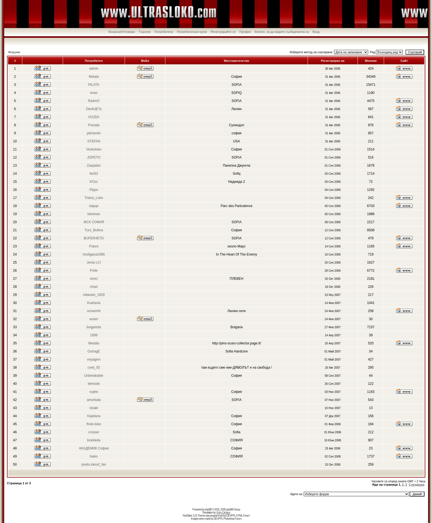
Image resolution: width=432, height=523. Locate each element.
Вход (316, 31)
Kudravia (93, 303)
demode (94, 384)
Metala (94, 77)
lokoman (94, 214)
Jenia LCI (94, 262)
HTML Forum (243, 515)
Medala (93, 343)
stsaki (94, 408)
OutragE (94, 351)
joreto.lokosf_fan (93, 464)
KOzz (94, 182)
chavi (94, 287)
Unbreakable (93, 376)
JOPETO (93, 157)
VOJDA (93, 117)
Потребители (164, 31)
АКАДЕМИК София (94, 448)
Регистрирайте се (223, 31)
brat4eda (93, 440)
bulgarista (93, 327)
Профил (245, 31)
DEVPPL (231, 515)
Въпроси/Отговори (121, 31)
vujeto (93, 392)
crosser (93, 432)
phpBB (208, 509)
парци (93, 206)
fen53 (94, 174)
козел (94, 319)
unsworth (94, 311)
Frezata (94, 125)
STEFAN (93, 141)
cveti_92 (94, 367)
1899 (94, 335)
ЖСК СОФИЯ (93, 222)
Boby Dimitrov (223, 512)
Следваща (416, 484)
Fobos (93, 246)
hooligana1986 (94, 254)
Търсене (145, 31)
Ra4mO (94, 101)
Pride (94, 271)
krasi (93, 93)
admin (93, 68)
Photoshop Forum (232, 518)
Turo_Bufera (94, 230)
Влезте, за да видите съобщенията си (282, 31)
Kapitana (93, 416)
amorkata (94, 400)
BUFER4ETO (94, 238)
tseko (94, 456)
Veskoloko (94, 149)
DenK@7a (94, 109)
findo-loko (93, 424)
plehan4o (94, 133)
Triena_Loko (94, 198)
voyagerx (94, 359)
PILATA (93, 85)
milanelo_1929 (94, 295)
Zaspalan (94, 165)
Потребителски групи (192, 31)
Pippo (94, 190)
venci (94, 279)
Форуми (14, 52)
